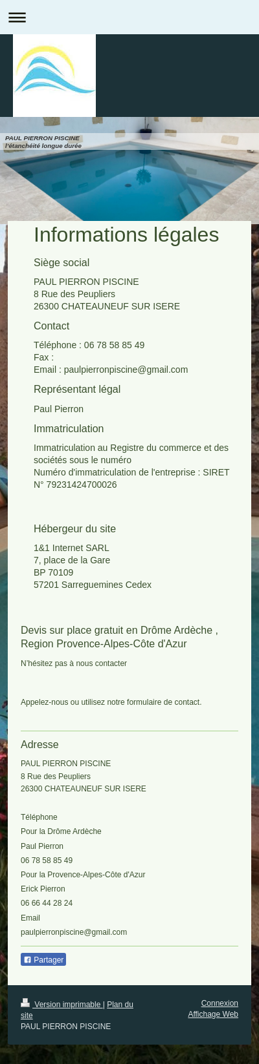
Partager (43, 960)
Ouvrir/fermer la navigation (129, 17)
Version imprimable (62, 1004)
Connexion (219, 1003)
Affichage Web (213, 1014)
